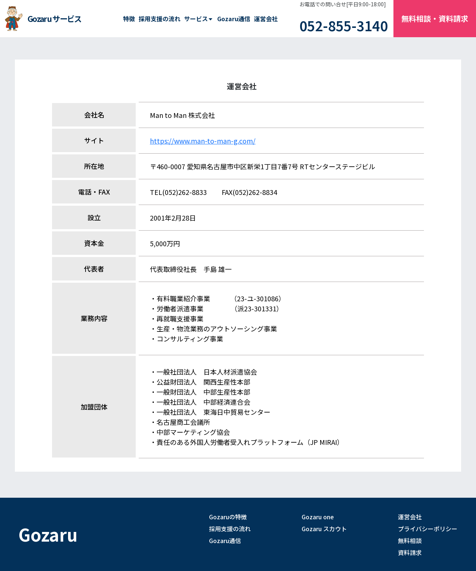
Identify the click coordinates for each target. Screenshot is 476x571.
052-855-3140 (343, 25)
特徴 (129, 18)
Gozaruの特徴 (228, 516)
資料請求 (410, 552)
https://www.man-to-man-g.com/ (202, 140)
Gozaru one (318, 516)
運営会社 (266, 18)
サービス (196, 18)
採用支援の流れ (159, 18)
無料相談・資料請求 (434, 18)
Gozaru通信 (233, 18)
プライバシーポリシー (427, 528)
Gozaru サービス (54, 18)
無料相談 (410, 540)
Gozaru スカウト (324, 528)
